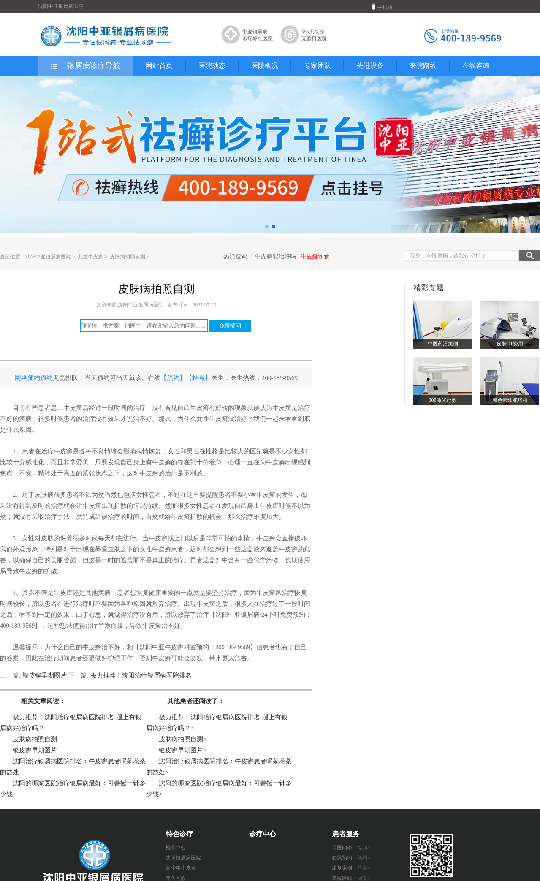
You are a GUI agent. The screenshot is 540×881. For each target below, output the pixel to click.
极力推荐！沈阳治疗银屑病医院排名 (140, 675)
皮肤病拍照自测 (128, 257)
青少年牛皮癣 (181, 868)
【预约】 (173, 377)
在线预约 (351, 858)
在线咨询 (475, 65)
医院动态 (211, 65)
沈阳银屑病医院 (183, 858)
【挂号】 (198, 377)
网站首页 (159, 65)
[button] (267, 226)
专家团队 (317, 65)
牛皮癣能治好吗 (275, 256)
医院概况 (264, 65)
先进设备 (370, 65)
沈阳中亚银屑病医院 (48, 257)
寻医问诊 (351, 848)
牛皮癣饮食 (315, 256)
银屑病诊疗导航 (85, 66)
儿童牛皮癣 (91, 257)
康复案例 (351, 868)
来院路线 (423, 65)
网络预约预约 (34, 377)
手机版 (382, 6)
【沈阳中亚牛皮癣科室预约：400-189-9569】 (194, 647)
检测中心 (176, 848)
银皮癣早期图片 (44, 675)
